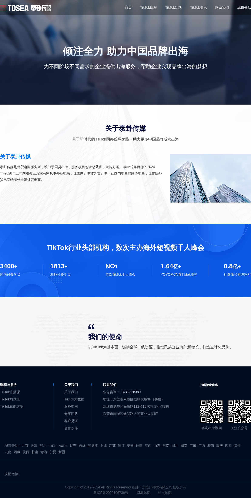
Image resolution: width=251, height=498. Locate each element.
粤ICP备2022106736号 (110, 493)
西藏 (17, 452)
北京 (25, 445)
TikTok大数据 (74, 399)
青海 (43, 452)
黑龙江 (93, 445)
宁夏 (52, 452)
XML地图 (144, 493)
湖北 (174, 445)
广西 (201, 445)
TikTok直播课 (10, 392)
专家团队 (71, 414)
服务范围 (71, 406)
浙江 (121, 445)
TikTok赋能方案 (11, 406)
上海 (103, 445)
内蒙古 (62, 445)
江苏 (112, 445)
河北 (43, 445)
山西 (51, 445)
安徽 (130, 445)
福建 (139, 445)
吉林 (82, 445)
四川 (228, 445)
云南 (8, 452)
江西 (148, 445)
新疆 (61, 452)
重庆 (219, 445)
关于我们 (71, 392)
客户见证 (71, 421)
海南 (210, 445)
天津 (34, 445)
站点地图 (165, 493)
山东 (157, 445)
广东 (192, 445)
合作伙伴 (71, 428)
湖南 (183, 445)
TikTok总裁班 (10, 399)
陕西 (26, 452)
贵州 (237, 445)
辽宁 (73, 445)
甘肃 (34, 452)
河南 (166, 445)
